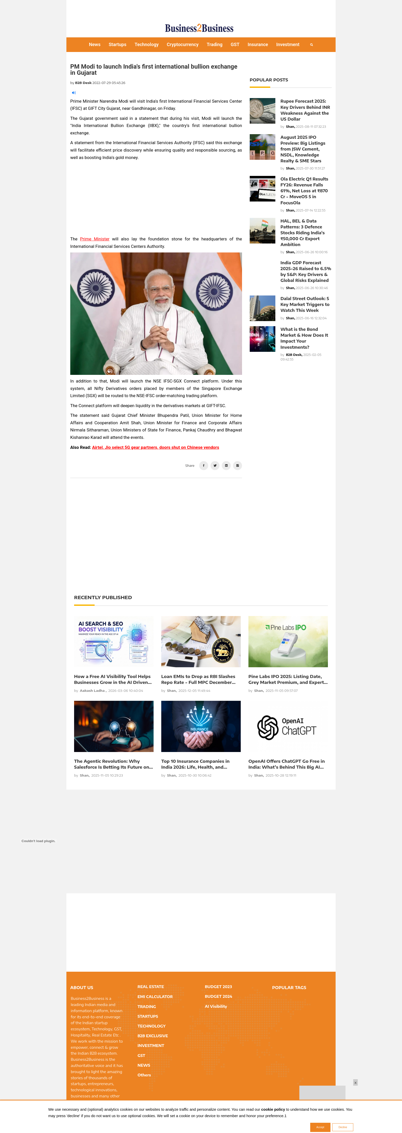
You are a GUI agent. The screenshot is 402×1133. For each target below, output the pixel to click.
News (94, 44)
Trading (214, 44)
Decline (342, 1127)
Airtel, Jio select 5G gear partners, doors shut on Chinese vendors (155, 447)
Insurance (258, 44)
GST (235, 44)
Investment (288, 44)
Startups (117, 44)
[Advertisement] (201, 9)
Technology (147, 44)
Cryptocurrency (183, 44)
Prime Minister (94, 238)
